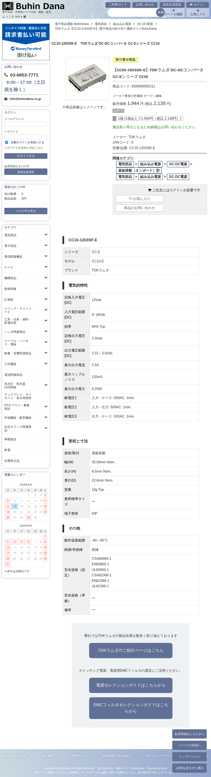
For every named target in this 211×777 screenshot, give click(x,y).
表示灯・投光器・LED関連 (16, 385)
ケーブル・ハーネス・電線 (16, 342)
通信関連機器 (13, 256)
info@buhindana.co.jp (25, 99)
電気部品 (10, 235)
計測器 (8, 299)
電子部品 (10, 246)
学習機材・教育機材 (17, 417)
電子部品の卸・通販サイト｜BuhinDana (121, 768)
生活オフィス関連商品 (17, 428)
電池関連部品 (13, 374)
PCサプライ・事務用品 (16, 407)
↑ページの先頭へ (189, 745)
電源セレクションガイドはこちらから (131, 685)
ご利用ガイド (118, 4)
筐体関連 (10, 289)
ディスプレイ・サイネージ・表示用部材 (17, 396)
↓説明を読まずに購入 (189, 768)
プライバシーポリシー (160, 755)
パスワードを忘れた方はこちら (23, 147)
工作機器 (10, 364)
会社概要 (48, 755)
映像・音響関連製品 (17, 353)
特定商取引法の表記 (116, 755)
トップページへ (189, 756)
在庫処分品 (11, 460)
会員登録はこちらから (189, 734)
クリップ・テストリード (17, 310)
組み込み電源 (122, 24)
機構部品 (10, 278)
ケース (8, 267)
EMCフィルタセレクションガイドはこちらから (130, 708)
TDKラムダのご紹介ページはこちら (130, 650)
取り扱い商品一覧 (14, 755)
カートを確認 (173, 12)
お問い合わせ (145, 4)
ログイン (197, 4)
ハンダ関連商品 (14, 331)
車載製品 (10, 439)
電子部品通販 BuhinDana (72, 24)
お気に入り (197, 12)
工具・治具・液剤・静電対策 (17, 321)
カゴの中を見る (26, 211)
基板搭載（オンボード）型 (139, 170)
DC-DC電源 (145, 24)
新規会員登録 (172, 4)
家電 (7, 450)
